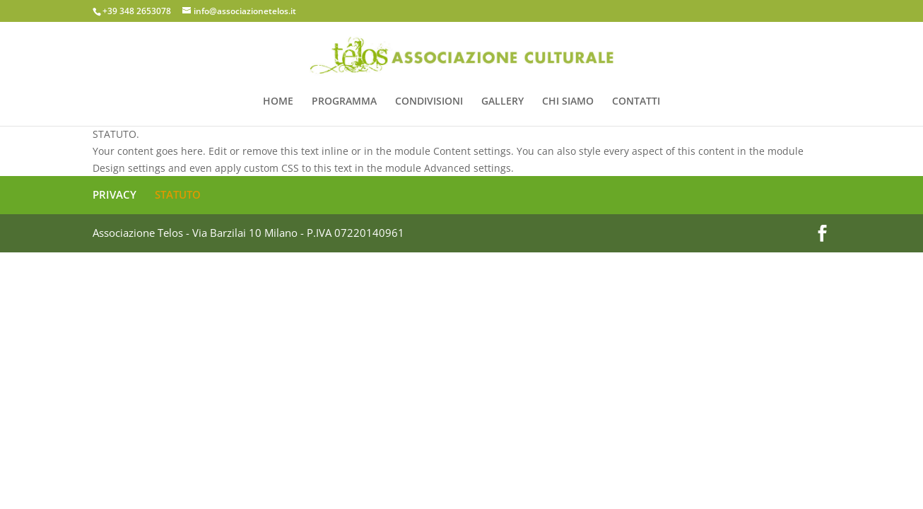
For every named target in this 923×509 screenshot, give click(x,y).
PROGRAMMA (344, 101)
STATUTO (178, 194)
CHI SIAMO (568, 101)
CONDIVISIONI (429, 101)
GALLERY (502, 101)
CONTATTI (636, 101)
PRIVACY (114, 194)
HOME (278, 101)
